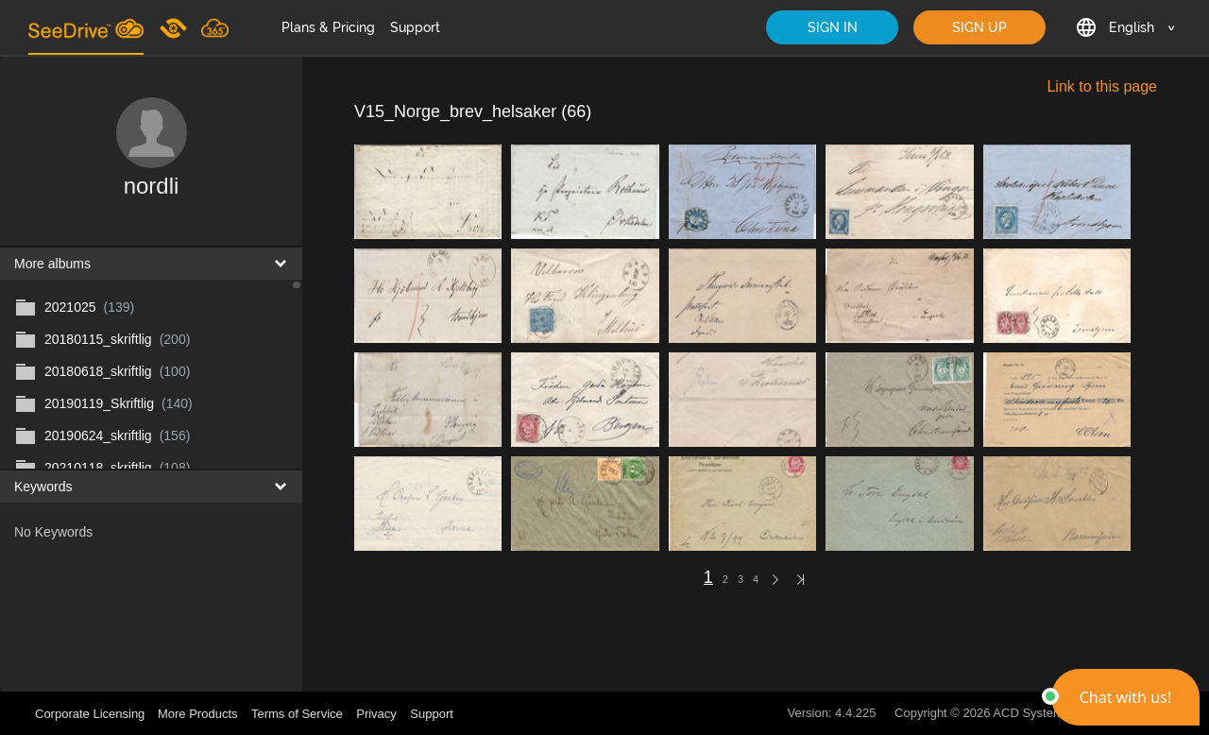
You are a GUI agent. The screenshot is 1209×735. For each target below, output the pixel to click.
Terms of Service (297, 714)
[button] (1125, 697)
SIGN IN (833, 27)
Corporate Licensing (91, 714)
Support (415, 27)
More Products (198, 714)
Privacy (376, 714)
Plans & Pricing (328, 27)
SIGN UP (979, 27)
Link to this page (1102, 86)
